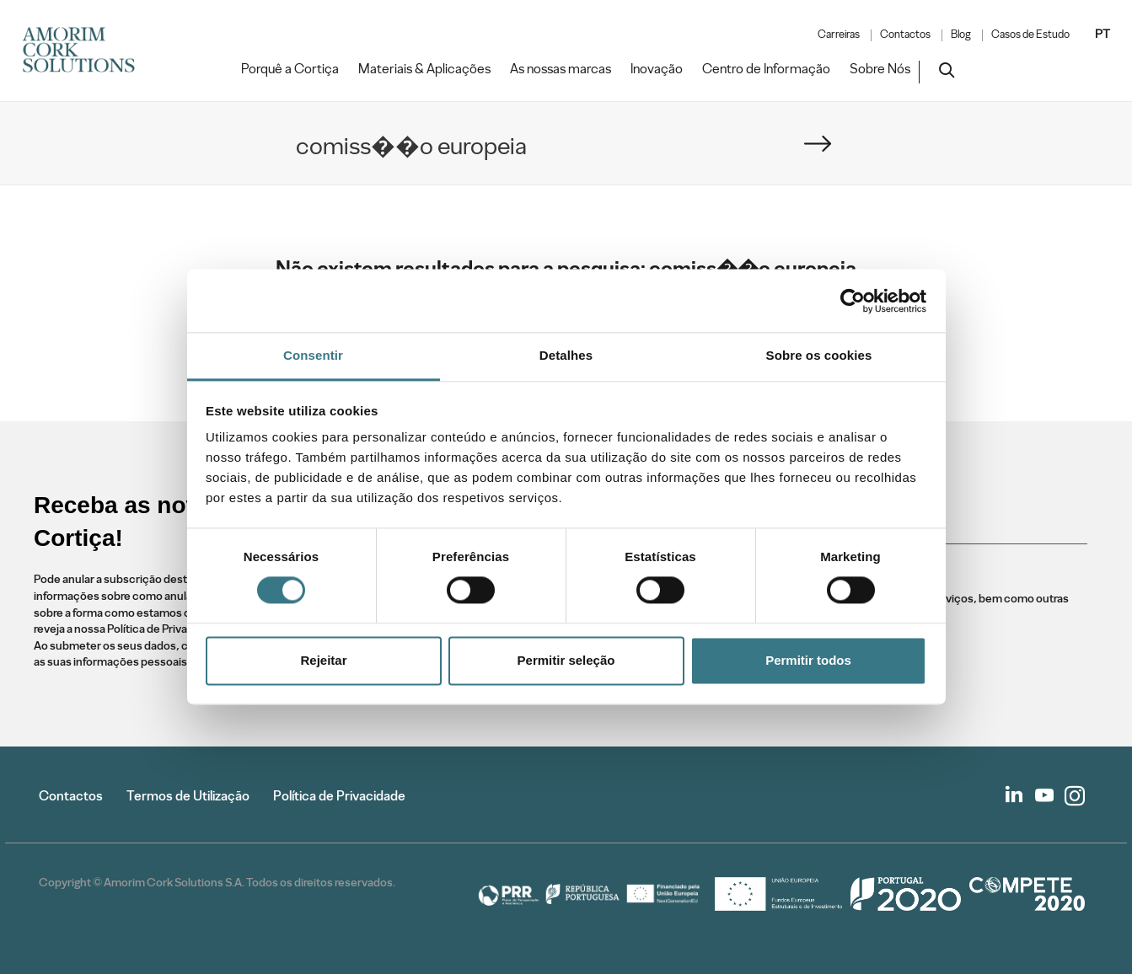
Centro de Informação (766, 69)
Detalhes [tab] (566, 355)
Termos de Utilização (187, 796)
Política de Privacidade (339, 796)
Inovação (656, 69)
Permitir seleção (566, 660)
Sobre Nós (880, 69)
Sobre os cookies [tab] (819, 355)
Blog (961, 34)
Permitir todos (808, 660)
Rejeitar (323, 660)
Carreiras (839, 34)
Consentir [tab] (313, 355)
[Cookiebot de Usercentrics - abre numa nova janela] (852, 300)
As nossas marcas (560, 69)
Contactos (905, 34)
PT (1102, 33)
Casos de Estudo (1030, 34)
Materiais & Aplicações (424, 69)
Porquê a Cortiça (290, 69)
